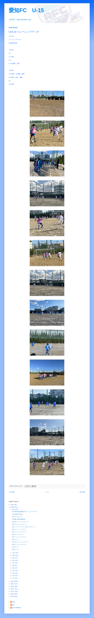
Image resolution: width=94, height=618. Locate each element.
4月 (13, 570)
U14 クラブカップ (17, 516)
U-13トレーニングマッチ (19, 524)
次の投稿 (11, 492)
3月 (13, 573)
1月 (13, 578)
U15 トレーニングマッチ (19, 532)
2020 (12, 584)
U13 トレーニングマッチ (19, 529)
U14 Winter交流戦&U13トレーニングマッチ (24, 511)
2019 (12, 586)
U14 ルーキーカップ (18, 534)
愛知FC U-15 (26, 10)
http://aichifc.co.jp (24, 20)
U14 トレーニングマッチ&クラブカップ (23, 527)
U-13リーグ (15, 539)
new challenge (16, 607)
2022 (12, 507)
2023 (12, 504)
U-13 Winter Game (17, 514)
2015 (12, 596)
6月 (13, 565)
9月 (13, 558)
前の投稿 (82, 492)
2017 (12, 591)
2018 (12, 589)
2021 (12, 581)
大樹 (13, 602)
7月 (13, 563)
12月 (13, 509)
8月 (13, 560)
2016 (12, 594)
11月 (13, 552)
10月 (13, 555)
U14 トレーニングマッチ (19, 544)
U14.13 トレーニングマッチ (20, 522)
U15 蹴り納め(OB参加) (18, 519)
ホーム (47, 492)
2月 (13, 575)
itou (13, 605)
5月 (13, 568)
